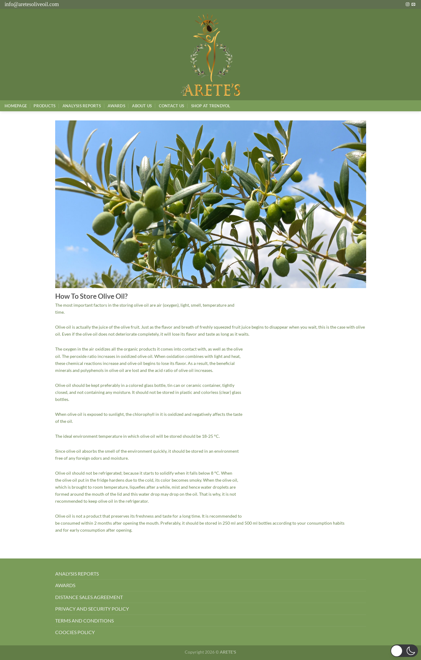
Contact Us (171, 105)
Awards (116, 105)
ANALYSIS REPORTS (77, 573)
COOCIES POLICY (75, 632)
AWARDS (65, 585)
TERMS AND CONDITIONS (84, 620)
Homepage (16, 105)
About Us (142, 105)
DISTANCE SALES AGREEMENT (89, 597)
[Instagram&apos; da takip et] (407, 4)
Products (44, 105)
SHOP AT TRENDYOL (210, 105)
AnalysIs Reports (81, 105)
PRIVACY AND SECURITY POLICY (92, 609)
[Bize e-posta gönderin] (413, 4)
